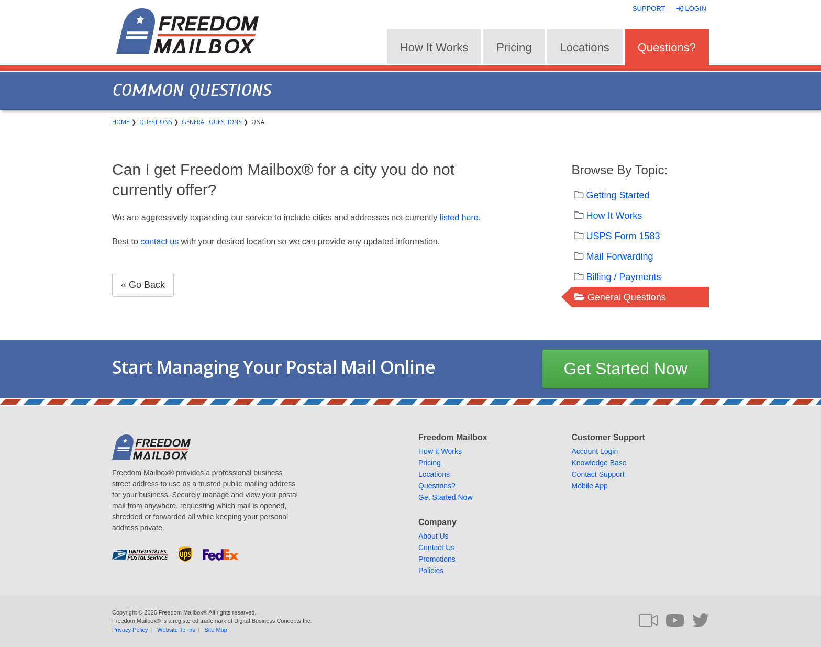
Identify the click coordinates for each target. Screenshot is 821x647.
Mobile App (590, 486)
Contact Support (598, 474)
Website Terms (176, 630)
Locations (584, 47)
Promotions (437, 559)
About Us (433, 536)
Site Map (216, 630)
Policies (430, 570)
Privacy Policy (130, 630)
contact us (159, 241)
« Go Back (143, 285)
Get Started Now (625, 368)
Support (649, 9)
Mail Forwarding (619, 256)
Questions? (667, 47)
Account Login (595, 451)
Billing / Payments (623, 277)
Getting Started (618, 195)
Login (692, 9)
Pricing (513, 47)
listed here (459, 217)
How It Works (434, 47)
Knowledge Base (599, 463)
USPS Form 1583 (623, 236)
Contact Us (436, 547)
